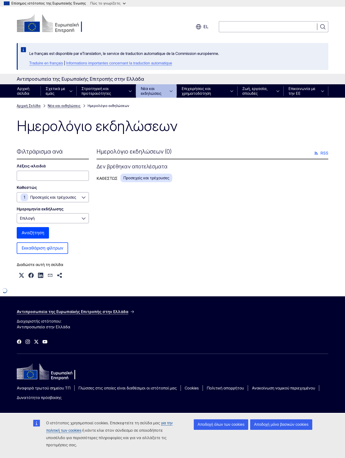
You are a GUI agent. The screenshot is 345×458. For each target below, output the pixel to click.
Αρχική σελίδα (23, 91)
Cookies (192, 388)
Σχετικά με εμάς (55, 91)
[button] (21, 275)
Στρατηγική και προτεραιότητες (96, 91)
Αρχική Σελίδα (29, 106)
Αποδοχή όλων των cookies (221, 424)
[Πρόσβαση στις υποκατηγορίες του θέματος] (72, 91)
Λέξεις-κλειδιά (31, 166)
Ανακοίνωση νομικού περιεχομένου (283, 388)
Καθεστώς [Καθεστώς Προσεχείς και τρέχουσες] (27, 187)
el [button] (202, 27)
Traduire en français (46, 63)
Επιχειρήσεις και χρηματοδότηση (196, 91)
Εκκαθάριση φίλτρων (42, 247)
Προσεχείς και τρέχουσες (53, 197)
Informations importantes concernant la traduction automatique (119, 63)
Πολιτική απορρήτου (225, 388)
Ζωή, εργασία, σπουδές (255, 91)
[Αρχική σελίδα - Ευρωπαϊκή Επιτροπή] (55, 23)
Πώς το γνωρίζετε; (108, 3)
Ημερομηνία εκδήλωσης (40, 209)
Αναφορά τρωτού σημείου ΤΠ (43, 388)
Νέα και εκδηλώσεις (151, 91)
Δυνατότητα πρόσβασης (39, 397)
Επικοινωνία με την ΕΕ (301, 91)
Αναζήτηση (33, 232)
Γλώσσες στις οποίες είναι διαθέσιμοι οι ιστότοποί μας (127, 388)
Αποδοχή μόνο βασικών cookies (281, 424)
